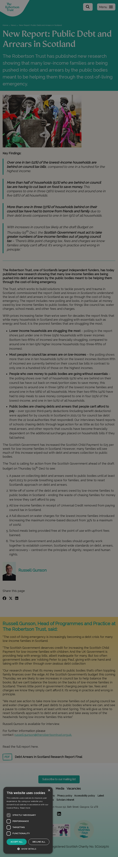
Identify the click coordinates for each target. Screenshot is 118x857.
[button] (28, 848)
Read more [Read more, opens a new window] (25, 808)
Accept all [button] (17, 842)
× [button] (49, 790)
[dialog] (28, 820)
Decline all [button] (38, 842)
